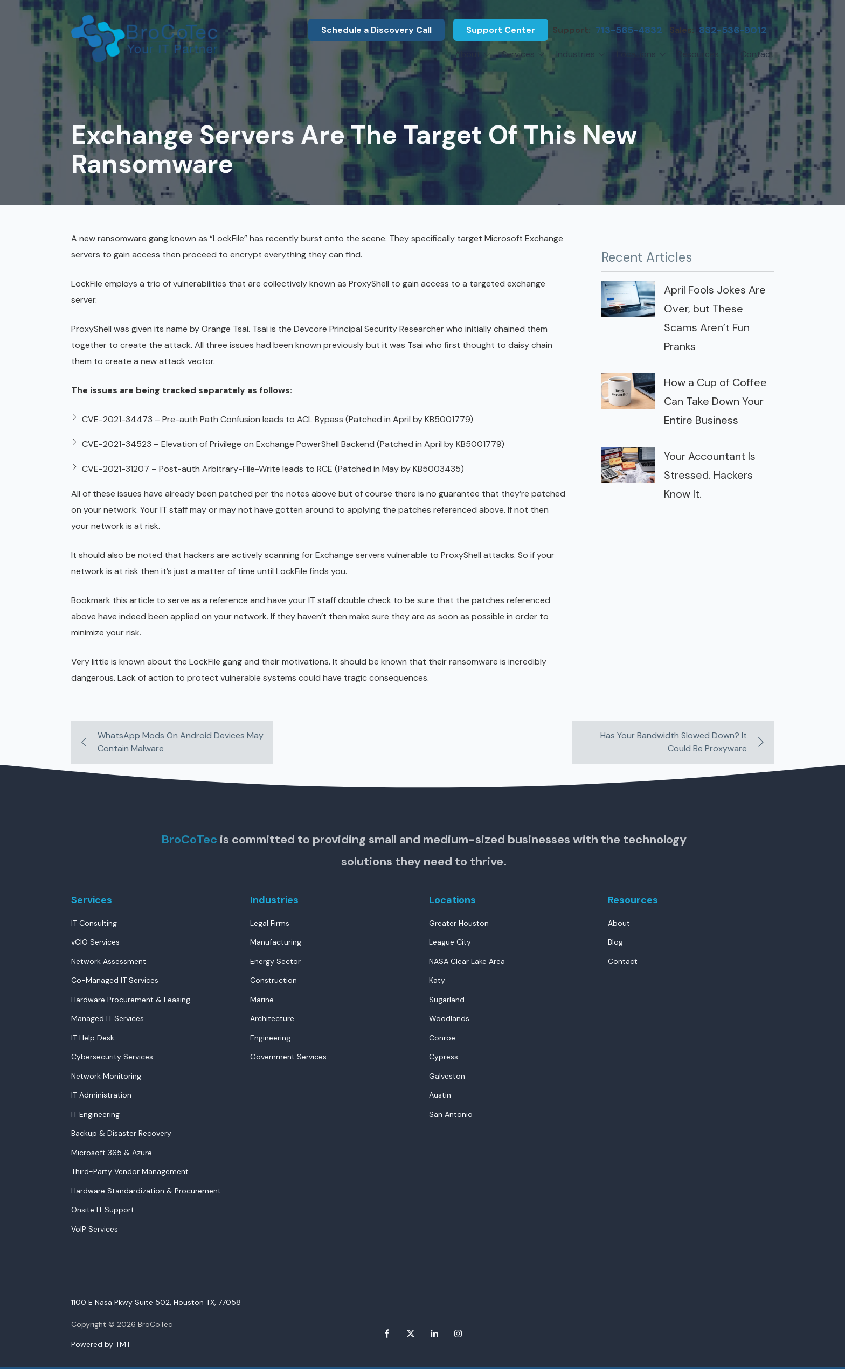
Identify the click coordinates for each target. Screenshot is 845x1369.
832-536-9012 (733, 30)
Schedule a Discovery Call (376, 30)
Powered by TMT (100, 1344)
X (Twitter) (410, 1333)
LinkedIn (434, 1333)
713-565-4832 (628, 30)
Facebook (387, 1333)
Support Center (500, 30)
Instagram (458, 1333)
